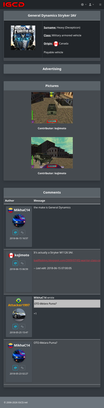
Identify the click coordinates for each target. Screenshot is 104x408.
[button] (84, 4)
